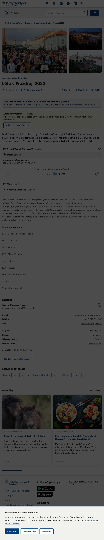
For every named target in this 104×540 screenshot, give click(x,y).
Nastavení (46, 531)
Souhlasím (12, 531)
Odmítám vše (29, 531)
